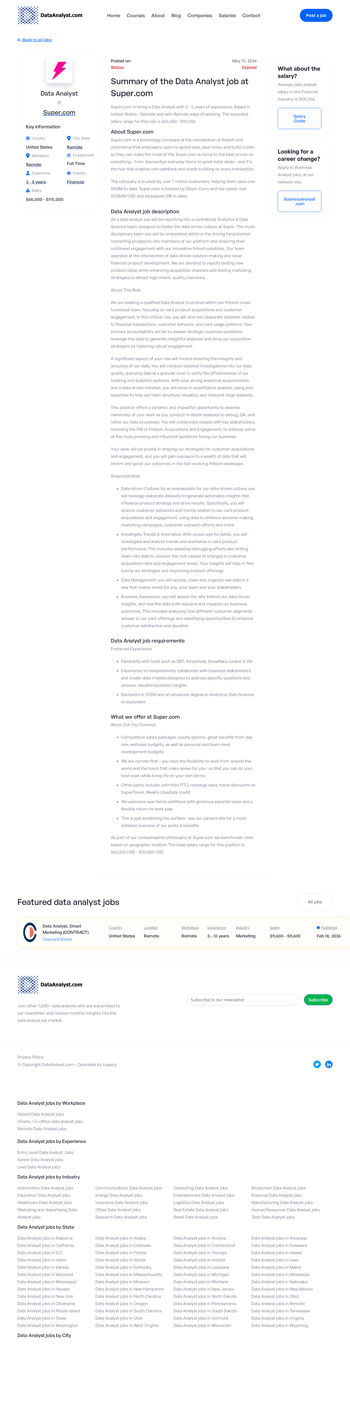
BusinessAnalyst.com (299, 201)
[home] (49, 15)
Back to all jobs (34, 40)
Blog (176, 15)
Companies (199, 15)
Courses (136, 15)
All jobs (315, 901)
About (158, 15)
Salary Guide (300, 118)
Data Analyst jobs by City (44, 1335)
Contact (251, 15)
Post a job (316, 15)
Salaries (227, 15)
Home (113, 15)
